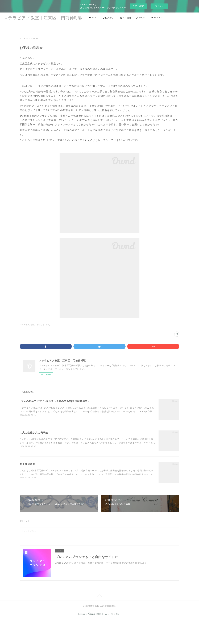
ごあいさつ (108, 17)
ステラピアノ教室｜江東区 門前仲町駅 (43, 17)
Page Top (99, 596)
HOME (92, 17)
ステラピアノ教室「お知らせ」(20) (35, 325)
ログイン (159, 6)
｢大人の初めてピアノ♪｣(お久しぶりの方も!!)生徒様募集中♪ (54, 401)
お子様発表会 (27, 464)
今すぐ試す (138, 6)
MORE (154, 17)
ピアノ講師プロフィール (132, 17)
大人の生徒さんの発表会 (34, 432)
